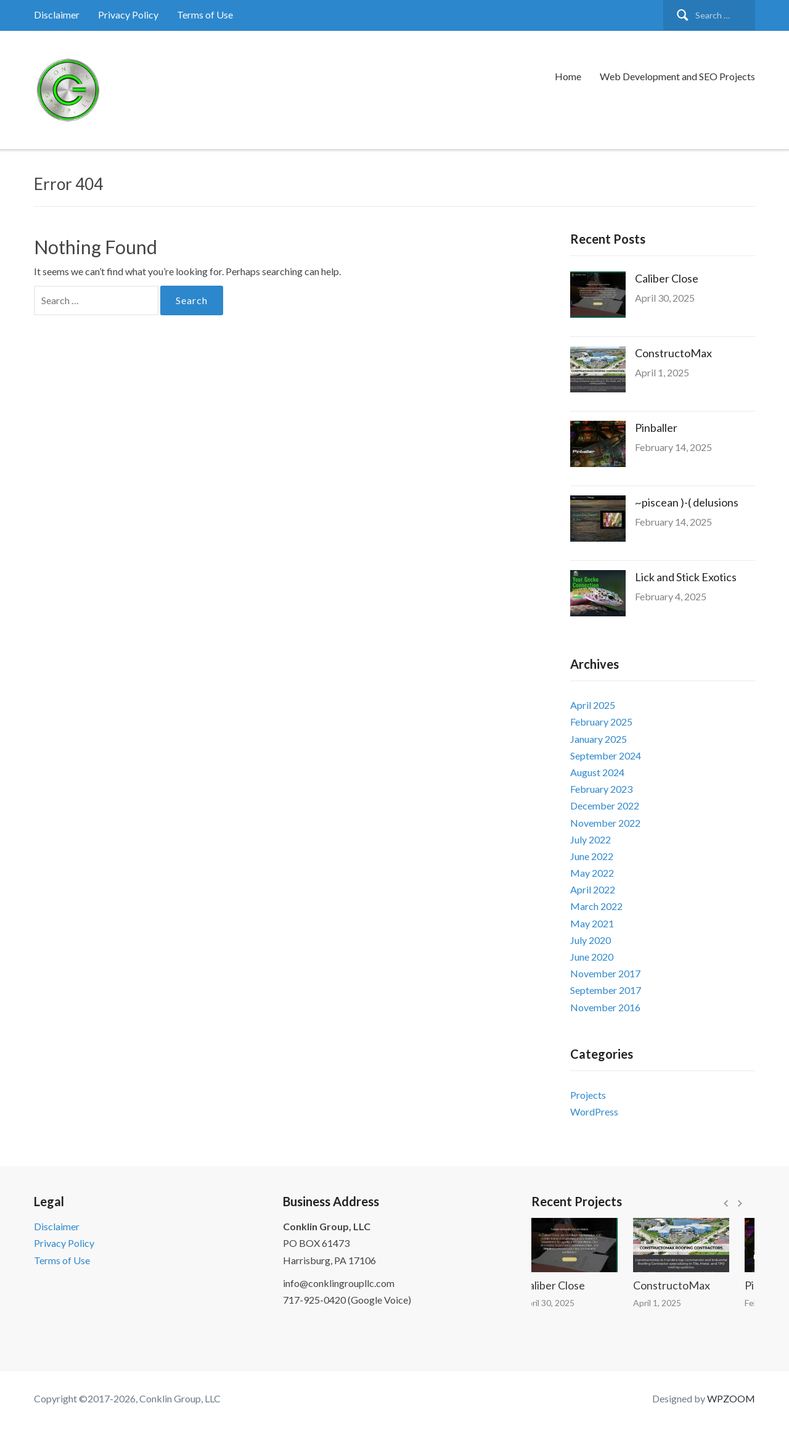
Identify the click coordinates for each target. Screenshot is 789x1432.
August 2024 (597, 772)
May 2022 (592, 873)
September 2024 (605, 755)
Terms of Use (205, 14)
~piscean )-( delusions (686, 502)
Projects (588, 1095)
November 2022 (605, 823)
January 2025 (598, 739)
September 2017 (605, 990)
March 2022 (596, 906)
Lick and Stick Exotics (686, 577)
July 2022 (590, 839)
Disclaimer (57, 14)
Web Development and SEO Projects (677, 76)
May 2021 (592, 923)
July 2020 (590, 940)
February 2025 (601, 721)
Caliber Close (666, 278)
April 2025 (592, 705)
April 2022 (592, 889)
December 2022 (604, 805)
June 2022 (591, 856)
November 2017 (605, 973)
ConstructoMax (673, 353)
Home (568, 76)
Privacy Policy (128, 14)
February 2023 (601, 789)
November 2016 (605, 1007)
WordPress (594, 1111)
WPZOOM (731, 1398)
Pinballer (656, 427)
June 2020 (591, 956)
